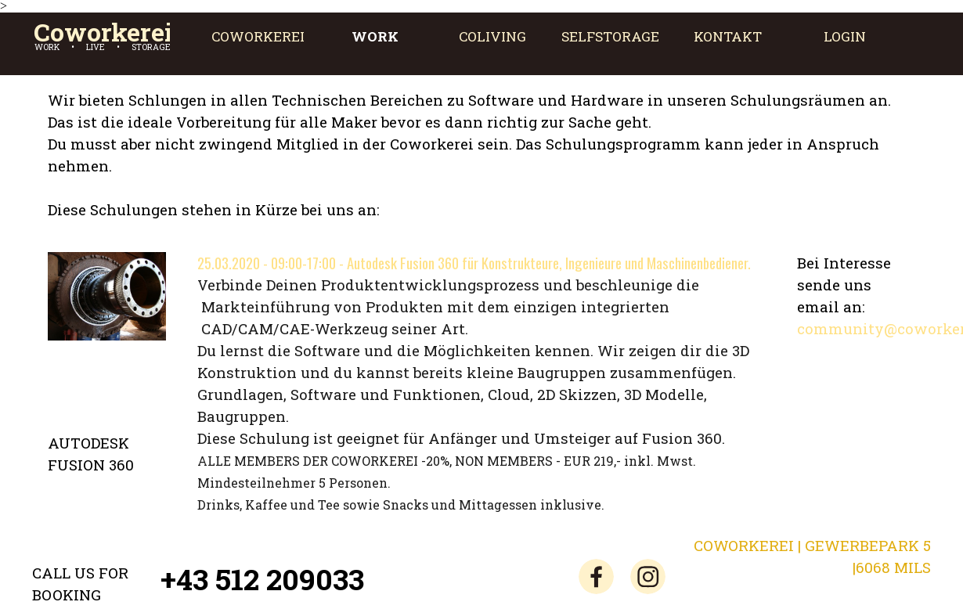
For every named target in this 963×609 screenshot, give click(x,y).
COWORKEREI (258, 36)
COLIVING (492, 36)
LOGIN (845, 36)
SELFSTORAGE (610, 36)
